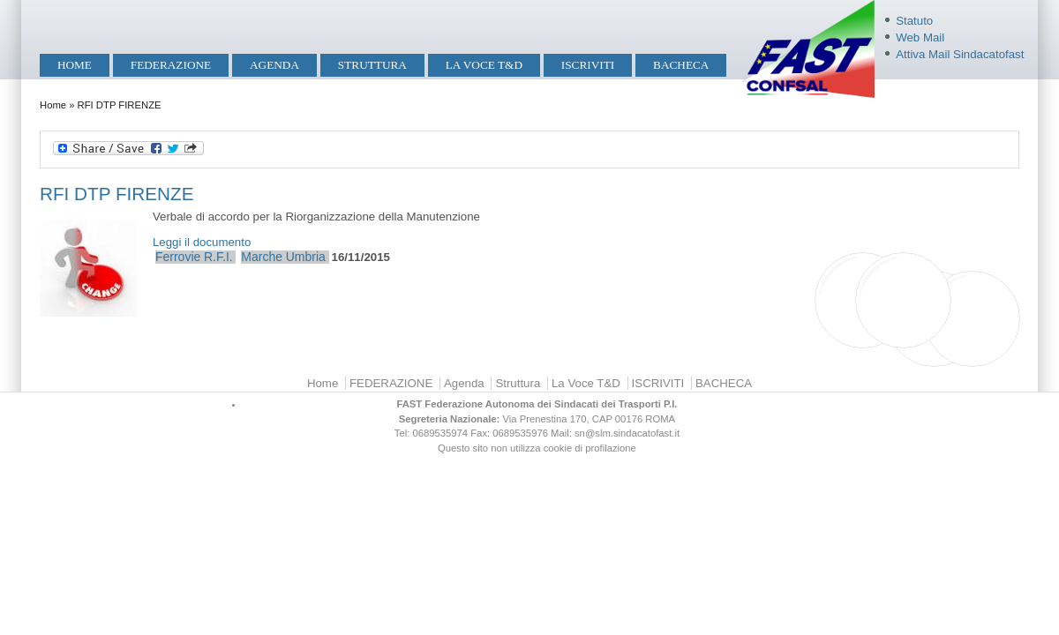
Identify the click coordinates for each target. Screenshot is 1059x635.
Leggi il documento (202, 242)
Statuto (914, 20)
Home (74, 64)
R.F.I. (218, 257)
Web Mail (920, 37)
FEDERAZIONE (171, 64)
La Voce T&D (484, 64)
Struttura (372, 64)
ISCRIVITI (587, 64)
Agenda (274, 64)
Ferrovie (177, 257)
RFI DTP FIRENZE (116, 193)
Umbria (306, 257)
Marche (261, 257)
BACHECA (681, 64)
